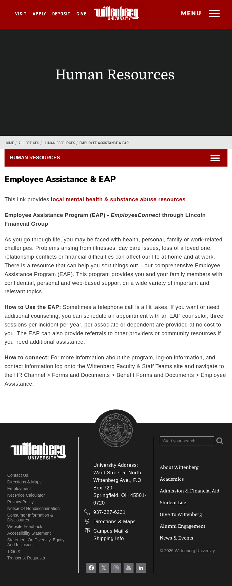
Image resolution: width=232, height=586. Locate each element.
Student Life (173, 502)
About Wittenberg (179, 467)
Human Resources (59, 143)
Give (81, 14)
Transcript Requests (26, 558)
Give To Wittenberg (181, 514)
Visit (21, 14)
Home (9, 143)
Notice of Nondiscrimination (33, 508)
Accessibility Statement (29, 533)
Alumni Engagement (182, 526)
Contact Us (17, 475)
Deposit (61, 14)
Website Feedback (24, 526)
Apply (39, 14)
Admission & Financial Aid (189, 491)
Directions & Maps (24, 481)
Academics (172, 479)
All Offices (28, 143)
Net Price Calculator (26, 495)
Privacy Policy (20, 501)
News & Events (176, 538)
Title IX (13, 551)
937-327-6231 (109, 512)
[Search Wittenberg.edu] (187, 440)
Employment (19, 488)
